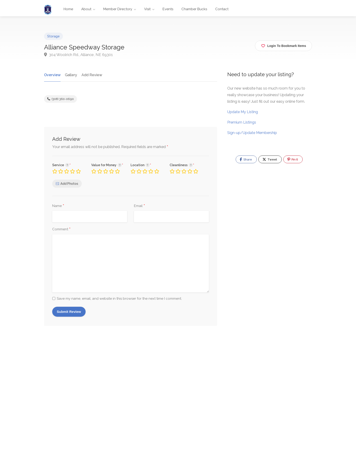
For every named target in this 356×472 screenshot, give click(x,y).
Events (168, 9)
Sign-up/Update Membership (252, 133)
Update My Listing (242, 112)
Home (68, 9)
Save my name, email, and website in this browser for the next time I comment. (119, 299)
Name (58, 206)
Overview (52, 75)
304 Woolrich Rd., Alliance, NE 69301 (78, 54)
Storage (53, 36)
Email (139, 206)
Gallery (70, 75)
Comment (61, 229)
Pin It (292, 159)
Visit (147, 9)
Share (246, 159)
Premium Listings (241, 122)
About (86, 9)
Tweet (269, 159)
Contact (221, 9)
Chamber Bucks (194, 9)
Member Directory (117, 9)
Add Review (91, 75)
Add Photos (69, 183)
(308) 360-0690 (60, 99)
